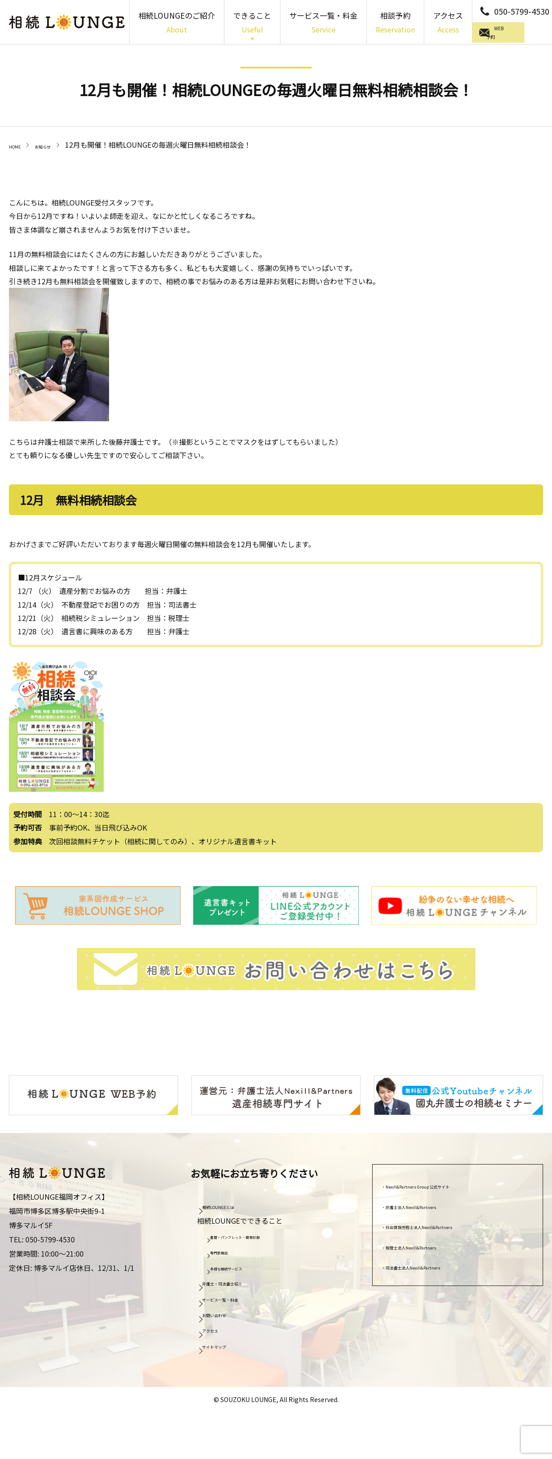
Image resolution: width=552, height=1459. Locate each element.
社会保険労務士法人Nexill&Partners (446, 1225)
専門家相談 (229, 1250)
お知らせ (58, 144)
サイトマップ (227, 1344)
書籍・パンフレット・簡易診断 (257, 1234)
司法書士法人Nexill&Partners (436, 1265)
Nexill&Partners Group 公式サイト (444, 1184)
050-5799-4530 (521, 11)
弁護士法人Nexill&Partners (432, 1204)
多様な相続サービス (242, 1266)
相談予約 (395, 23)
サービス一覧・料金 (323, 23)
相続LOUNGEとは (234, 1205)
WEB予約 (514, 33)
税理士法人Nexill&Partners (432, 1245)
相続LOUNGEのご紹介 (176, 23)
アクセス (448, 23)
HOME (19, 144)
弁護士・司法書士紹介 (241, 1281)
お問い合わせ (227, 1312)
